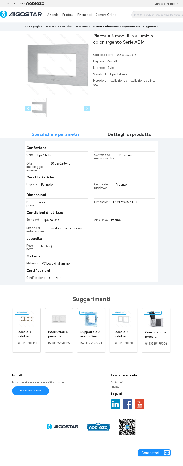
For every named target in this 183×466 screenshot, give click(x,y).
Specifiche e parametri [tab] (55, 134)
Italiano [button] (172, 4)
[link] (59, 26)
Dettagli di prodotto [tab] (129, 134)
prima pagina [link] (33, 26)
